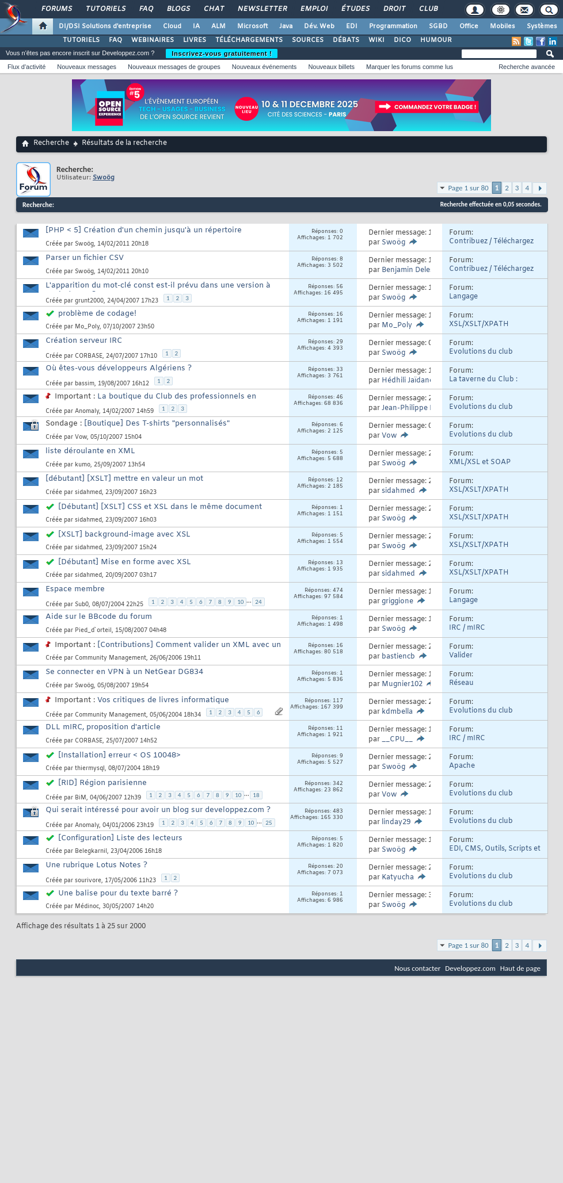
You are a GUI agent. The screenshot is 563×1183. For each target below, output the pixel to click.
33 (339, 369)
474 (338, 590)
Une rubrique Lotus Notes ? (96, 865)
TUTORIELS (81, 40)
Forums (56, 9)
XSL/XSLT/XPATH (479, 324)
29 (339, 342)
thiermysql (90, 768)
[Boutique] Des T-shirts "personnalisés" (157, 423)
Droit (394, 9)
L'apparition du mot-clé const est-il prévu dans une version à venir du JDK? (158, 290)
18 (256, 795)
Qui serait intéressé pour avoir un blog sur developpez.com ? (158, 810)
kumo (82, 465)
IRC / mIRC (467, 628)
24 (258, 602)
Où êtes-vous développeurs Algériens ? (118, 368)
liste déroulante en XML (90, 451)
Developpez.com (470, 968)
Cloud (172, 26)
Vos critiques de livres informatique (163, 700)
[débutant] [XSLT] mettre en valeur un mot (124, 479)
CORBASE (88, 356)
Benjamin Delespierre (418, 270)
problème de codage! (97, 314)
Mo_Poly (87, 327)
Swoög (84, 244)
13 (339, 563)
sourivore (88, 881)
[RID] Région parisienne (102, 783)
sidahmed (88, 492)
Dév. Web (319, 26)
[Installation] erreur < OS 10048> (119, 755)
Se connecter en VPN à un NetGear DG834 (124, 672)
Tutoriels (105, 9)
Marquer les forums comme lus (409, 66)
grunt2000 (89, 301)
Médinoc (87, 906)
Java (285, 26)
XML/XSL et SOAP (480, 462)
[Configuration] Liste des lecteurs (120, 838)
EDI (351, 26)
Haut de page (520, 968)
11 (339, 728)
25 (268, 822)
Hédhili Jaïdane (407, 380)
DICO (402, 40)
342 (338, 783)
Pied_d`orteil (93, 630)
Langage (463, 296)
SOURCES (308, 40)
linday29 (396, 822)
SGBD (438, 26)
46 (339, 397)
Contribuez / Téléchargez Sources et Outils (491, 246)
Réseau (461, 683)
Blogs (178, 9)
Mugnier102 (402, 684)
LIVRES (194, 40)
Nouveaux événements (264, 66)
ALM (218, 26)
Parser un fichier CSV (84, 258)
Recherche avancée (527, 66)
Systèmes (542, 26)
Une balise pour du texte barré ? (118, 893)
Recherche (51, 143)
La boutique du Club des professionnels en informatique (150, 401)
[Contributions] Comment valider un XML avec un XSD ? (163, 649)
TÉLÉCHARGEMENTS (249, 40)
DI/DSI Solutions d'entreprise (105, 26)
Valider (461, 655)
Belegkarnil (91, 851)
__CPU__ (397, 739)
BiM (80, 798)
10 (240, 602)
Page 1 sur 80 (468, 187)
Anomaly (87, 411)
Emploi (313, 9)
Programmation (393, 26)
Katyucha (398, 877)
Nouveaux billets (331, 66)
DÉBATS (346, 40)
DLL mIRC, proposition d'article (103, 727)
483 (338, 811)
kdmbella (397, 712)
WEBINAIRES (152, 40)
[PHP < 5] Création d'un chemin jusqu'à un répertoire (143, 230)
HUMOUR (436, 40)
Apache (462, 766)
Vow (81, 437)
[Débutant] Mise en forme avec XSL (124, 562)
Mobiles (502, 26)
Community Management (110, 658)
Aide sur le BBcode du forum (98, 617)
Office (468, 26)
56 (339, 287)
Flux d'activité (26, 66)
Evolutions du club (481, 352)
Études (355, 9)
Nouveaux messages (86, 66)
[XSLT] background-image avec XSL (124, 534)
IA (196, 26)
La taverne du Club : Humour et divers (483, 384)
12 (339, 480)
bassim (84, 384)
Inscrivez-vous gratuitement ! (222, 53)
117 (338, 701)
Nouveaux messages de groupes (174, 66)
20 (339, 866)
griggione (397, 601)
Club (427, 9)
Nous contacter (417, 968)
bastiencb (398, 656)
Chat (213, 9)
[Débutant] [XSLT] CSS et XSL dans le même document (160, 507)
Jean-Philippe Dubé (415, 408)
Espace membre (75, 589)
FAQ (146, 9)
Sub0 (82, 604)
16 (339, 314)
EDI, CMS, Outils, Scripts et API (495, 853)
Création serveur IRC (83, 341)
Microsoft (252, 26)
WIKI (376, 40)
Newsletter (261, 9)
